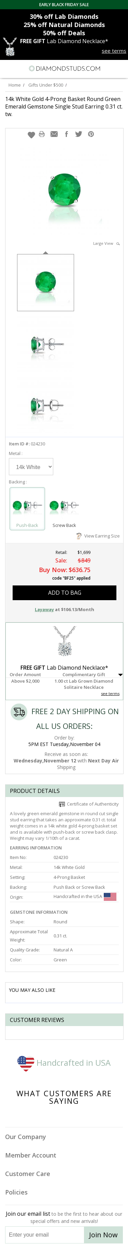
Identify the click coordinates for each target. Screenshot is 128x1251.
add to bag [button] (64, 592)
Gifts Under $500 (45, 85)
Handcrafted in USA (64, 1062)
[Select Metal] (31, 466)
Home (15, 85)
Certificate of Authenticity (89, 804)
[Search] (21, 68)
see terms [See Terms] (110, 693)
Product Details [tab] (35, 791)
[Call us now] (107, 67)
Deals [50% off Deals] (64, 33)
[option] (45, 282)
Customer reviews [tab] (37, 1020)
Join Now (103, 1234)
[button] (31, 135)
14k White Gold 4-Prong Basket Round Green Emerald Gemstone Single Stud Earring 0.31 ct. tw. (64, 106)
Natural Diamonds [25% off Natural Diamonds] (64, 25)
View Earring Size (98, 536)
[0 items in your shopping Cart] (119, 68)
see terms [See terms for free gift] (114, 50)
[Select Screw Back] (64, 505)
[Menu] (8, 68)
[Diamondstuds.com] (64, 69)
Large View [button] (106, 243)
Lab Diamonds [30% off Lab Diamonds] (64, 16)
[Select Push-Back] (27, 505)
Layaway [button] (44, 609)
